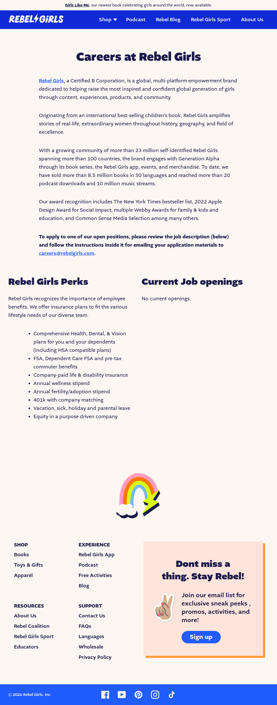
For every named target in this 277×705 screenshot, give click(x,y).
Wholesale (91, 647)
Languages (91, 636)
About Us (252, 19)
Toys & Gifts (28, 565)
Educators (26, 647)
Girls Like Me (77, 5)
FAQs (85, 626)
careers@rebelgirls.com (66, 253)
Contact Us (92, 616)
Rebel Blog (168, 19)
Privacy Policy (95, 657)
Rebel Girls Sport (211, 19)
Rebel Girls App (97, 554)
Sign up (201, 637)
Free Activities (95, 575)
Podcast (136, 19)
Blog (84, 585)
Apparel (23, 575)
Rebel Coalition (32, 626)
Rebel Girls (51, 80)
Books (21, 554)
